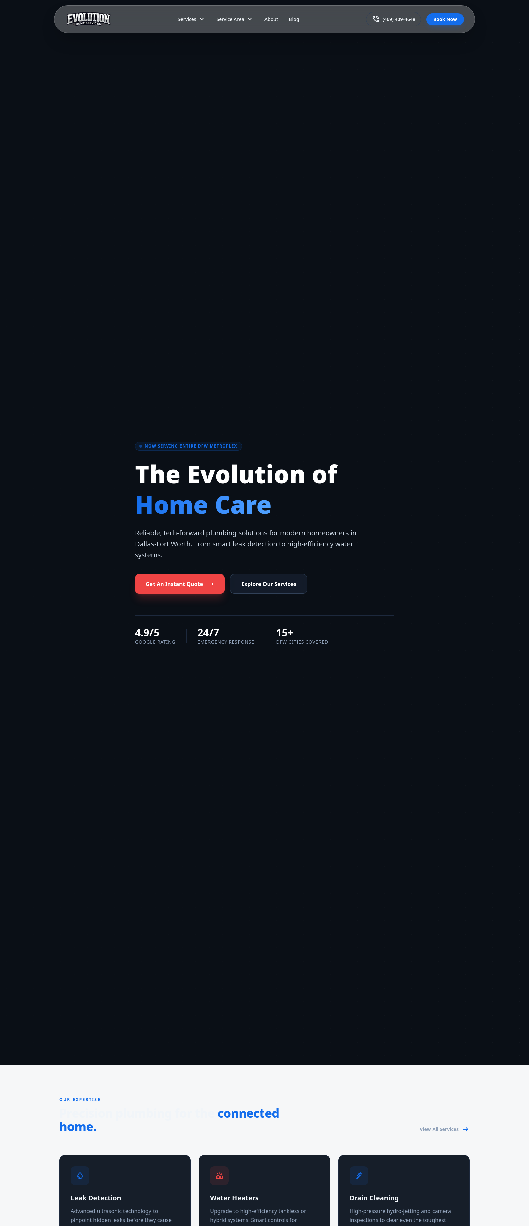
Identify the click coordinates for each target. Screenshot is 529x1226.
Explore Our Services (268, 584)
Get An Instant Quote (180, 584)
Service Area (235, 19)
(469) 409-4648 (393, 19)
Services (192, 19)
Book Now (445, 19)
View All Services (445, 1129)
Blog (294, 19)
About (271, 19)
